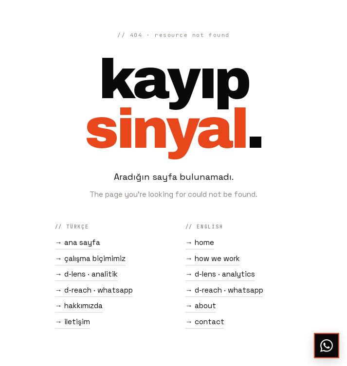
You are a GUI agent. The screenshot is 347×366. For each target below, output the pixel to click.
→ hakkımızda (79, 305)
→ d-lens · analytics (220, 274)
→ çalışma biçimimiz (90, 258)
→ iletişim (72, 321)
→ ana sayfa (77, 242)
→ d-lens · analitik (86, 274)
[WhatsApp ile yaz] (326, 345)
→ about (200, 305)
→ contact (204, 321)
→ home (199, 242)
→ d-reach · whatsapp (94, 290)
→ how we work (212, 258)
